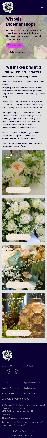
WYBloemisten (29, 435)
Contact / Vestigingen (11, 388)
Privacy (5, 382)
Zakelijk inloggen (17, 52)
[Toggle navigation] (42, 7)
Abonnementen (30, 393)
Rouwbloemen (8, 393)
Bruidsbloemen (30, 388)
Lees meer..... (18, 189)
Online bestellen (15, 45)
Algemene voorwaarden (33, 382)
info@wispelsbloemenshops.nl (16, 418)
